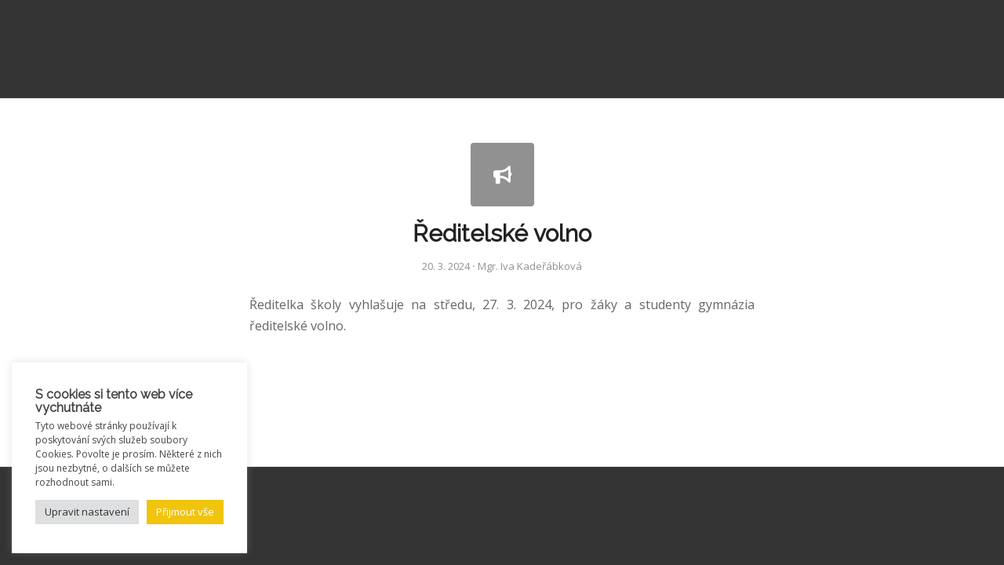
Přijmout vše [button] (185, 512)
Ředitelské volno (502, 233)
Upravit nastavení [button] (87, 512)
